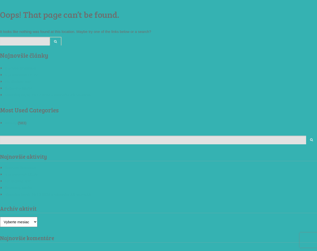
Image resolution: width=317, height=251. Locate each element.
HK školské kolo (18, 81)
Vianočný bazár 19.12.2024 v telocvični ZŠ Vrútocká (48, 95)
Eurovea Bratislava (20, 68)
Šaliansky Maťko (18, 88)
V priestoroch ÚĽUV (21, 75)
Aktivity (11, 123)
